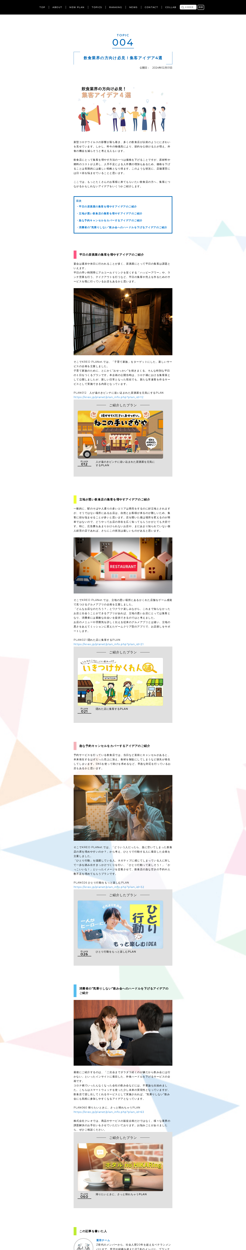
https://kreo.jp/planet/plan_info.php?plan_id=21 (109, 624)
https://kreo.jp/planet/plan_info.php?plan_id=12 (109, 397)
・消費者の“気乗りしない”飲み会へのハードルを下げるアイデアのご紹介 (121, 227)
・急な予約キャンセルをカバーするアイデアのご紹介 (109, 220)
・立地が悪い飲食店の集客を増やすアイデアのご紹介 (109, 213)
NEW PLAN (76, 7)
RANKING (115, 7)
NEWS (133, 7)
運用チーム (103, 1152)
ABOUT (57, 7)
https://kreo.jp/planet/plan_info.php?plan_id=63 (109, 1046)
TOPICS (97, 7)
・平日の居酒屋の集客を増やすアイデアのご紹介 (106, 206)
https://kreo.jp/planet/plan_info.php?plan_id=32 (109, 844)
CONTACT (151, 7)
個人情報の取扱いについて (113, 1230)
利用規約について (83, 1230)
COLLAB (170, 7)
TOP (42, 7)
